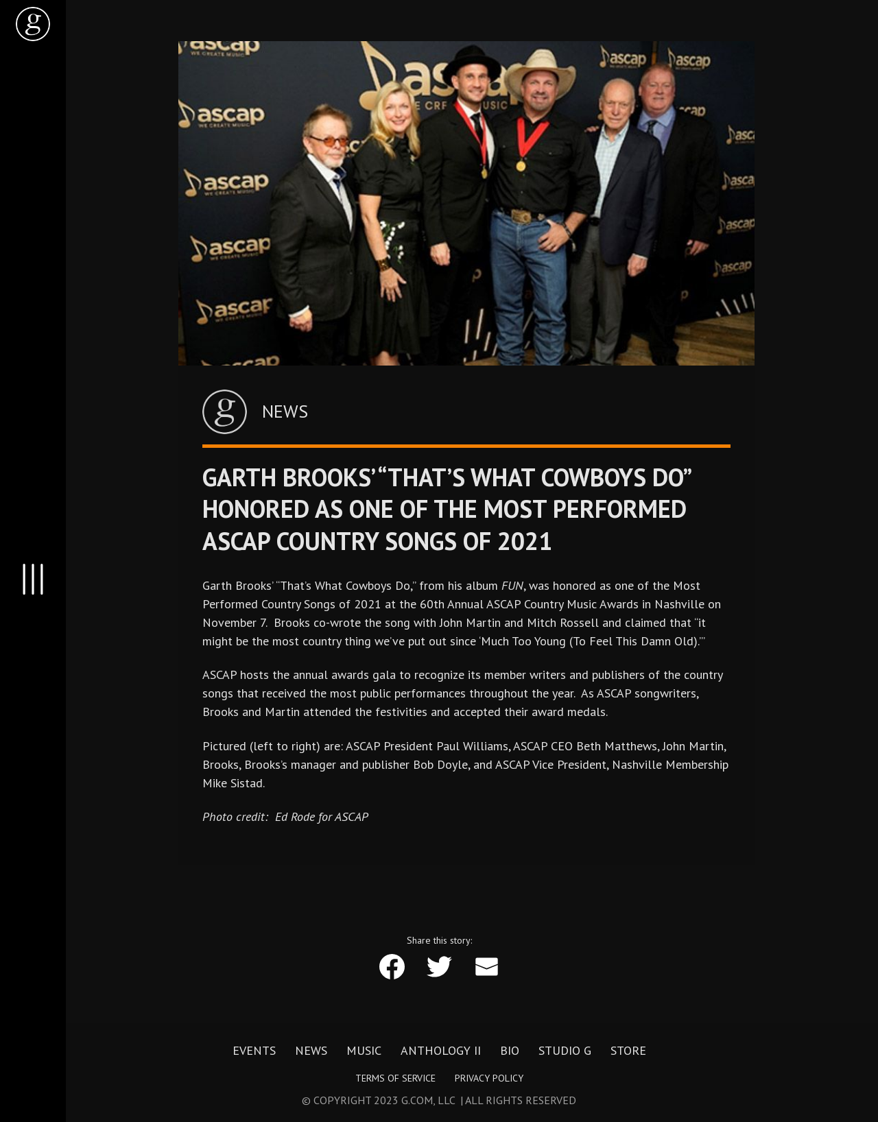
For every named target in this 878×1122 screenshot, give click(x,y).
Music (363, 1051)
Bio (509, 1051)
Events (254, 1051)
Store (628, 1051)
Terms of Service (395, 1078)
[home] (33, 24)
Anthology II (441, 1051)
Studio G (564, 1051)
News (311, 1051)
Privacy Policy (489, 1078)
